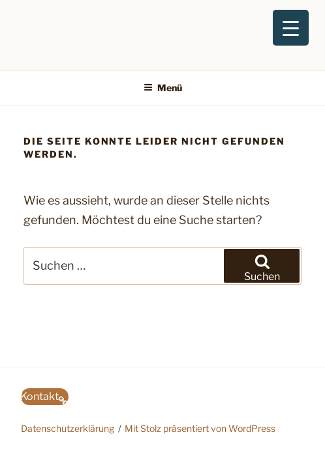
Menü (163, 87)
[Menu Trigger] (291, 28)
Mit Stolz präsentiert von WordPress (200, 428)
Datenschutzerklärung (67, 428)
